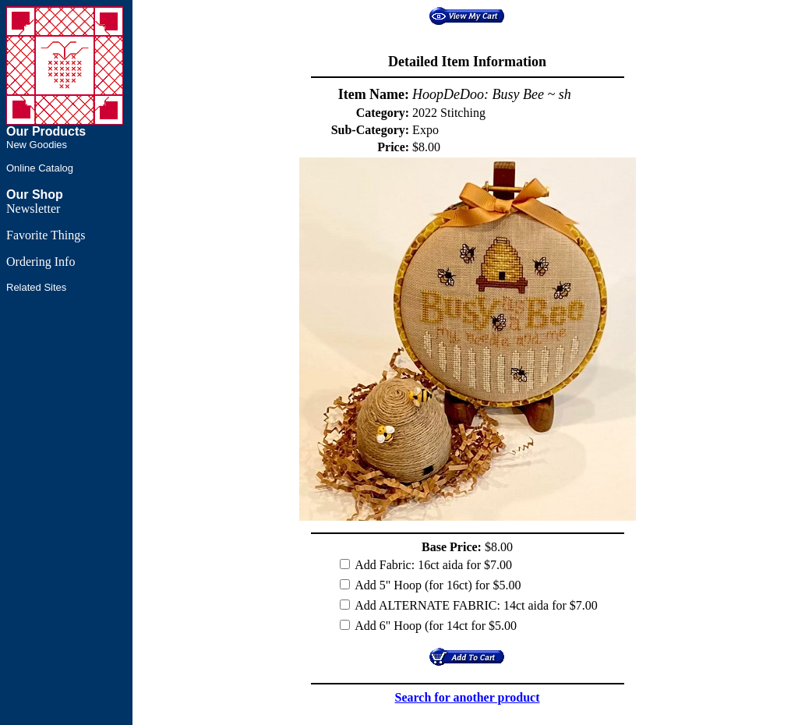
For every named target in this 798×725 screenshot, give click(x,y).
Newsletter (33, 208)
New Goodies (36, 144)
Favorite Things (45, 235)
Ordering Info (40, 261)
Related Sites (36, 287)
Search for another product (467, 697)
